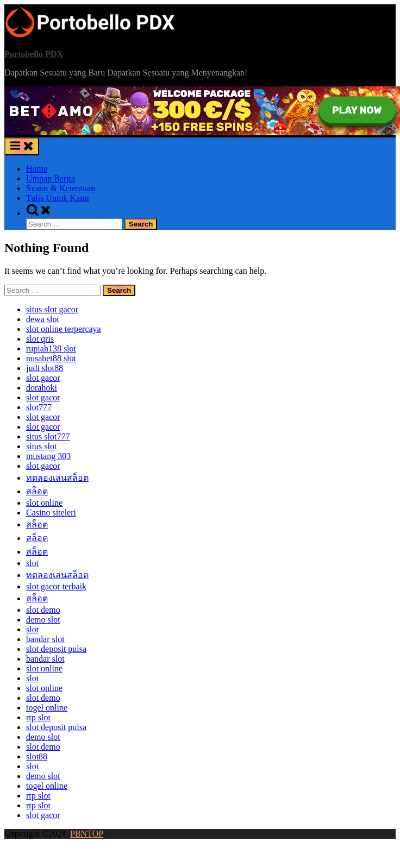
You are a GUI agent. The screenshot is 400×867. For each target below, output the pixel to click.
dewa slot (42, 319)
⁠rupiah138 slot (51, 348)
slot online (44, 502)
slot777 (39, 407)
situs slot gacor (52, 309)
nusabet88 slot (51, 358)
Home (36, 168)
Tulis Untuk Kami (57, 198)
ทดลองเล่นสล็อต (57, 477)
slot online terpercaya (63, 329)
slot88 (36, 756)
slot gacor (43, 377)
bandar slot (45, 639)
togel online (46, 707)
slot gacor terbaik (56, 586)
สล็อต (37, 491)
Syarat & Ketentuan (60, 188)
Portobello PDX (33, 54)
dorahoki (41, 387)
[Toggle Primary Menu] (21, 146)
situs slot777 (48, 436)
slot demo (43, 609)
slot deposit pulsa (56, 649)
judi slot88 (44, 368)
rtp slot (38, 717)
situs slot (41, 446)
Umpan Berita (50, 178)
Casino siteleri (51, 512)
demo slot (43, 619)
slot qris (40, 338)
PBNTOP (86, 833)
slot (32, 563)
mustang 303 (48, 456)
